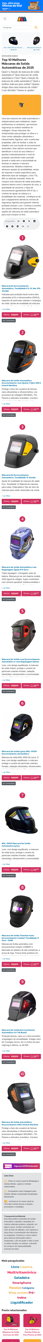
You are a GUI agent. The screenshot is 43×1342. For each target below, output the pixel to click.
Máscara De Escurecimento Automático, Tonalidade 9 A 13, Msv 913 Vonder (21, 288)
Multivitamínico (21, 1272)
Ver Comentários (9, 320)
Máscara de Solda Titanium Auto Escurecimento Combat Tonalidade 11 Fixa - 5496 (20, 938)
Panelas (15, 1287)
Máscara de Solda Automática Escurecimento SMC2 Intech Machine (20, 1123)
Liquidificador (22, 1302)
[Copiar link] (28, 226)
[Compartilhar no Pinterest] (12, 226)
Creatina (26, 1266)
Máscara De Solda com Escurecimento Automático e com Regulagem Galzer (21, 660)
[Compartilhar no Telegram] (7, 226)
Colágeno (28, 1288)
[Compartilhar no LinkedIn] (34, 221)
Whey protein (18, 1292)
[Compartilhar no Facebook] (24, 221)
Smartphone (21, 1282)
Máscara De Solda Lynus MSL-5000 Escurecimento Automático (19, 752)
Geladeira (21, 1277)
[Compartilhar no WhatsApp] (18, 221)
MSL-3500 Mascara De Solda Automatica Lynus (16, 844)
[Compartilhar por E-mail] (23, 226)
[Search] (16, 27)
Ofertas (11, 315)
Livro (15, 1266)
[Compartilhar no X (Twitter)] (29, 221)
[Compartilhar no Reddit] (17, 226)
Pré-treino (26, 1295)
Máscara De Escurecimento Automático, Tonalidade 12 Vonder (19, 476)
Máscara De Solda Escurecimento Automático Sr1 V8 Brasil (18, 1031)
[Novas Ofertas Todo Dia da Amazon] (21, 5)
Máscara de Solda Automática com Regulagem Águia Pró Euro (19, 568)
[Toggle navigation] (5, 18)
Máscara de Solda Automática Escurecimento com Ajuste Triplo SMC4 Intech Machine (21, 383)
